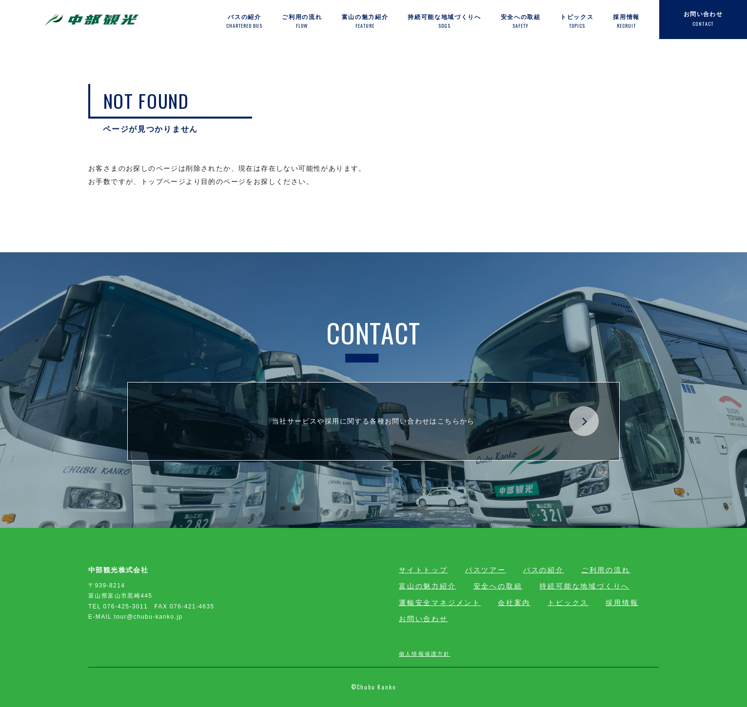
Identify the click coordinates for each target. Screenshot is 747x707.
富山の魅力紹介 (427, 586)
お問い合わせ (423, 619)
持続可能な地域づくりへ (584, 586)
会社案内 (514, 602)
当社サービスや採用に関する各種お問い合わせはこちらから (435, 421)
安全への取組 (498, 586)
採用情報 (622, 602)
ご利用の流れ (605, 570)
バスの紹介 (543, 570)
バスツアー (485, 570)
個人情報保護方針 (425, 653)
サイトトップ (423, 570)
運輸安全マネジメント (440, 602)
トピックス (568, 602)
